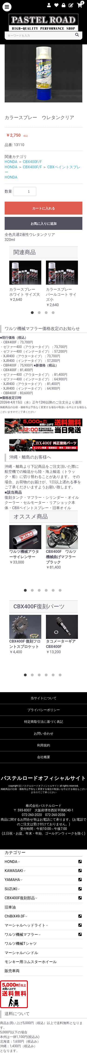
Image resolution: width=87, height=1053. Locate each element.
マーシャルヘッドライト (26, 925)
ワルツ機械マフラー (22, 934)
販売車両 (12, 971)
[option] (43, 73)
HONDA (12, 861)
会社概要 (43, 757)
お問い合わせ (43, 733)
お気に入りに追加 (44, 223)
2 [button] (40, 313)
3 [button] (47, 313)
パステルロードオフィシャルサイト (43, 778)
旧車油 (10, 907)
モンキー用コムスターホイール (31, 962)
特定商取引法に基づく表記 (43, 722)
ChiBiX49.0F (16, 916)
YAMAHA (13, 880)
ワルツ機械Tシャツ (21, 943)
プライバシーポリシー (43, 710)
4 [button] (54, 313)
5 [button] (54, 591)
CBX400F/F (32, 162)
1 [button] (33, 313)
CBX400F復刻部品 (21, 898)
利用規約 (43, 745)
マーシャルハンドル (21, 953)
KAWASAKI (15, 870)
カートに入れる (43, 208)
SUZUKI (12, 889)
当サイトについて (44, 698)
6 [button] (61, 591)
